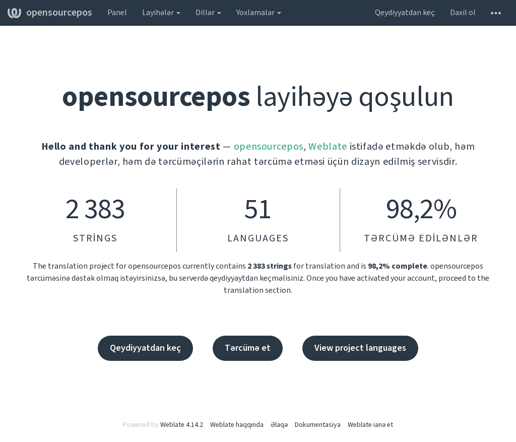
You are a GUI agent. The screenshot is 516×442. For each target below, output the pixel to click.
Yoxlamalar (258, 12)
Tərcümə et (248, 348)
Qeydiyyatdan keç (405, 12)
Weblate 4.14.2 (181, 425)
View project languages (360, 348)
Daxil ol (463, 12)
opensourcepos (50, 13)
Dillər (208, 12)
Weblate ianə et (370, 425)
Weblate (327, 147)
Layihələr (161, 12)
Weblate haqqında (237, 425)
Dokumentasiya (318, 425)
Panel (117, 12)
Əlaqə (279, 425)
